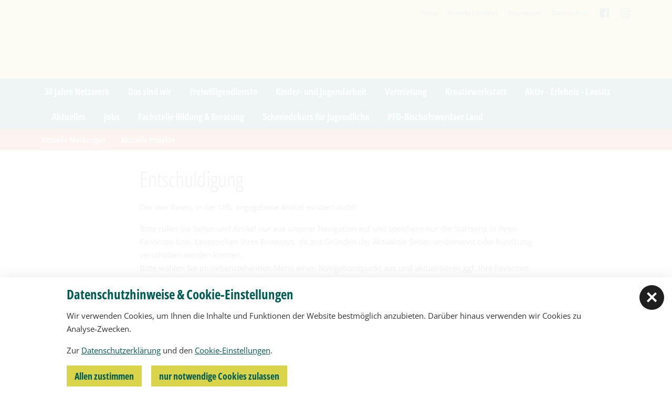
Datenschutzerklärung (121, 350)
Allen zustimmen (104, 376)
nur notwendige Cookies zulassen (219, 376)
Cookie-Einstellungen (232, 350)
